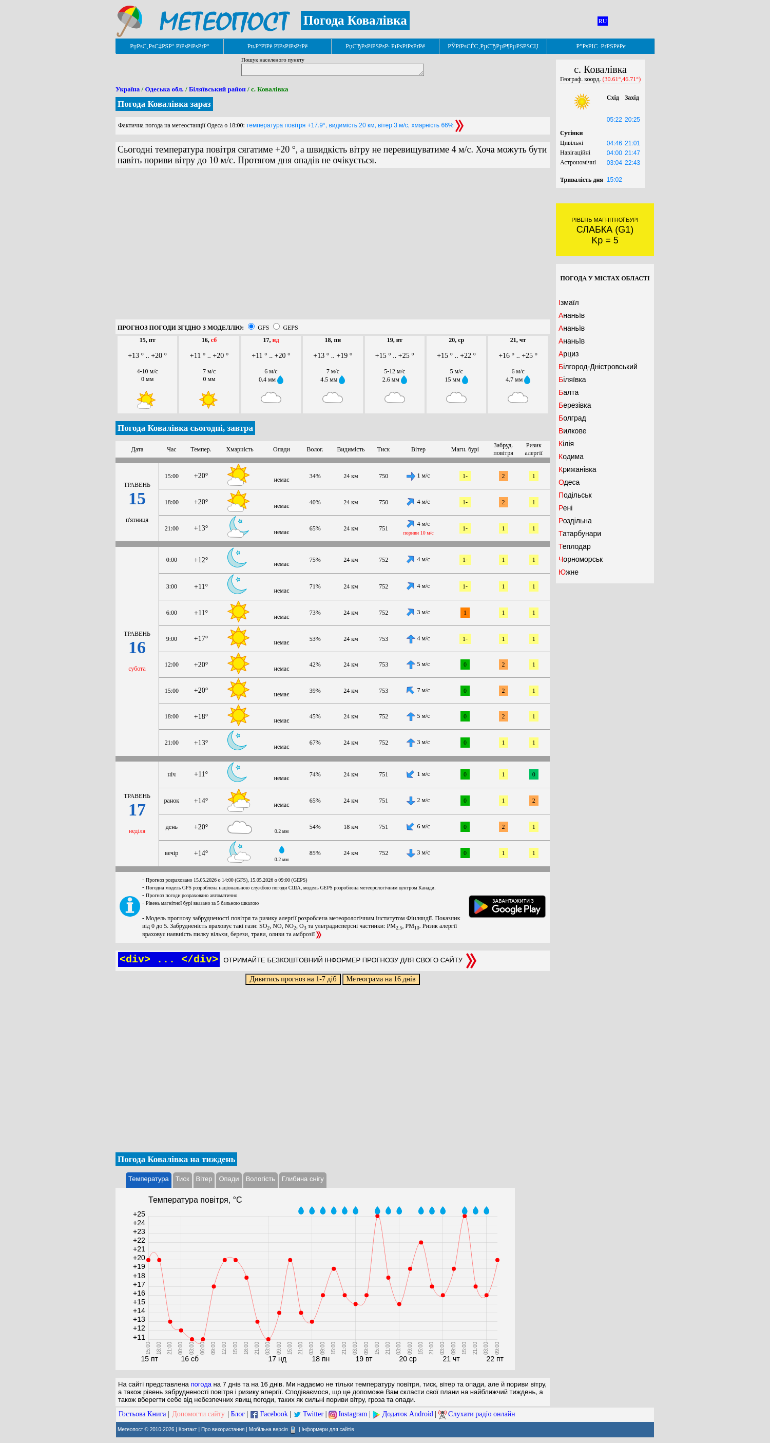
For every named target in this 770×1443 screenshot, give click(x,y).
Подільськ (575, 495)
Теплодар (575, 546)
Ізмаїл (569, 302)
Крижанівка (577, 469)
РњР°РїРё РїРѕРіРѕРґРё (277, 46)
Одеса (569, 482)
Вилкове (572, 431)
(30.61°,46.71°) (622, 79)
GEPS (290, 327)
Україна (128, 89)
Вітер (204, 1179)
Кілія (566, 444)
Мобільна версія (268, 1429)
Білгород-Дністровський (598, 367)
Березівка (575, 405)
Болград (572, 418)
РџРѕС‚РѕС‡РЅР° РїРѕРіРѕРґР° (169, 46)
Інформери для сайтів (328, 1429)
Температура (148, 1179)
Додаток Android (407, 1414)
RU (603, 21)
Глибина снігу (303, 1179)
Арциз (569, 354)
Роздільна (575, 521)
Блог (238, 1414)
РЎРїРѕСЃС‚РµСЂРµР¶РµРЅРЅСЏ (493, 46)
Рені (565, 508)
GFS (263, 327)
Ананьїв (572, 315)
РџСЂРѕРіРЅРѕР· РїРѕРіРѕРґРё (385, 46)
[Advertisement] (333, 247)
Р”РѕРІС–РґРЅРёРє (600, 46)
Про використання (223, 1429)
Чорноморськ (581, 559)
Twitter (313, 1414)
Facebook (273, 1414)
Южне (569, 572)
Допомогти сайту (198, 1414)
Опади (229, 1179)
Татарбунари (580, 533)
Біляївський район (217, 89)
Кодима (571, 456)
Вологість (260, 1179)
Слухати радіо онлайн (481, 1414)
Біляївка (572, 379)
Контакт (188, 1429)
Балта (569, 392)
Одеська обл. (164, 89)
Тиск (182, 1179)
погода (200, 1384)
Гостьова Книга (142, 1414)
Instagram (352, 1414)
